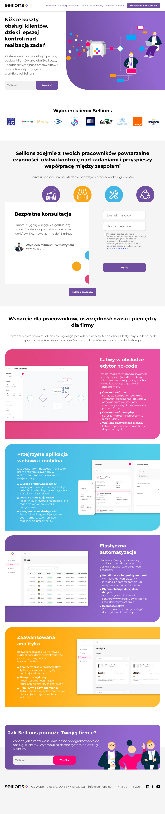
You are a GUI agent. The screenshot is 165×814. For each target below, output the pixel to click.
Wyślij (124, 267)
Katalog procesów (68, 5)
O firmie (109, 5)
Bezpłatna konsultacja (143, 5)
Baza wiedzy (96, 5)
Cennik (84, 5)
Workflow (50, 5)
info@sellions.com (101, 786)
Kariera (120, 5)
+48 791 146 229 (129, 786)
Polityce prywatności (117, 248)
